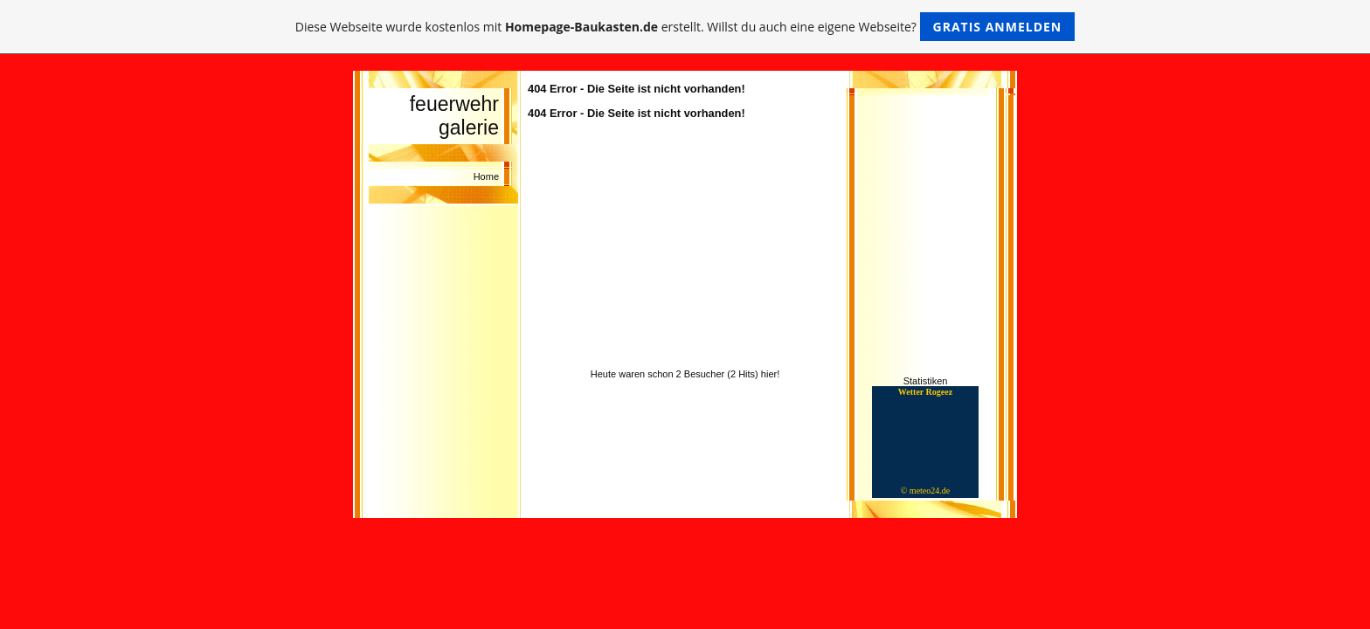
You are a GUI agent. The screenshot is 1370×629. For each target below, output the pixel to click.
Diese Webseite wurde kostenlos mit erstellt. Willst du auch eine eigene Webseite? (685, 26)
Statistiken (925, 381)
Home (486, 176)
